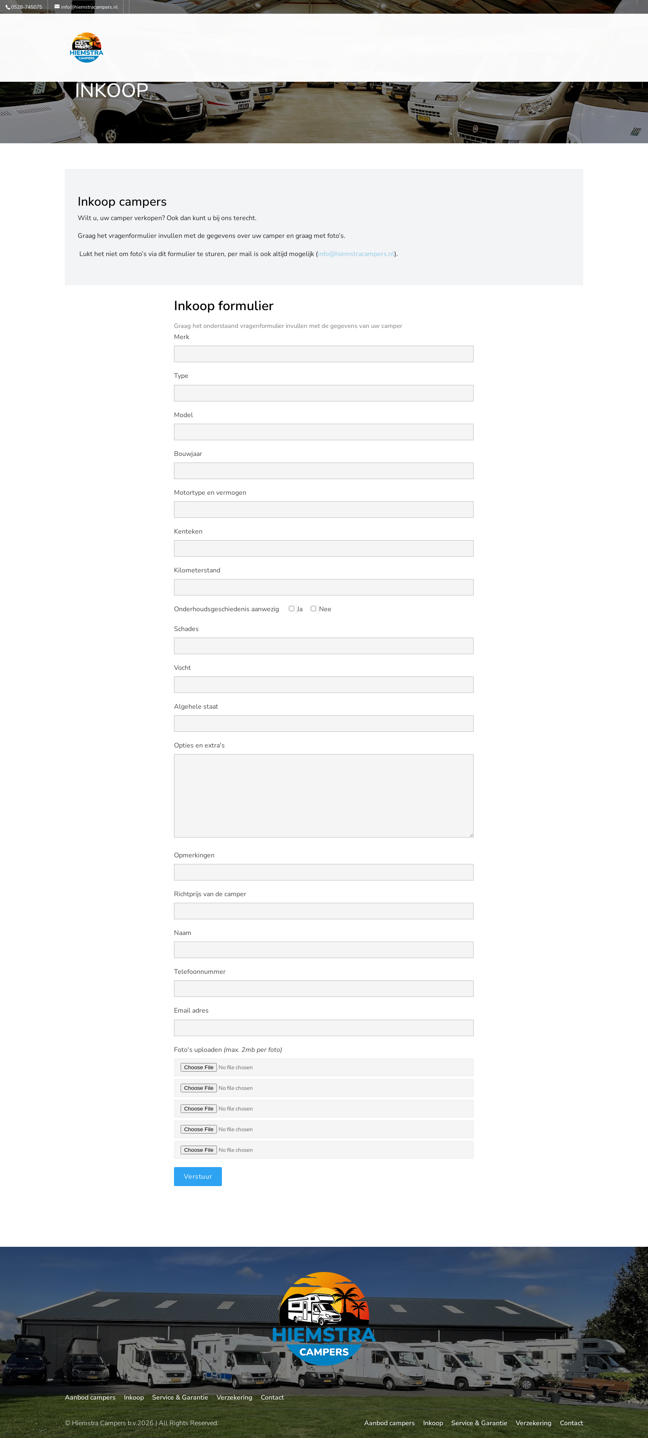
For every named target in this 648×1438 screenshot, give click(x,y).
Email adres (191, 1010)
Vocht (182, 667)
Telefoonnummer (200, 971)
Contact (552, 48)
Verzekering (504, 48)
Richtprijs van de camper (210, 894)
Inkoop (382, 48)
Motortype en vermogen (210, 492)
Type (181, 375)
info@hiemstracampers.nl (356, 254)
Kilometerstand (197, 570)
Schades (186, 629)
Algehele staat (196, 706)
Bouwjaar (188, 453)
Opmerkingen (194, 855)
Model (183, 415)
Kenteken (188, 531)
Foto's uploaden (228, 1049)
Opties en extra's (199, 745)
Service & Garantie (438, 48)
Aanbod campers (329, 48)
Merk (181, 337)
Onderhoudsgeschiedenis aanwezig (226, 609)
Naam (182, 932)
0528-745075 (26, 7)
